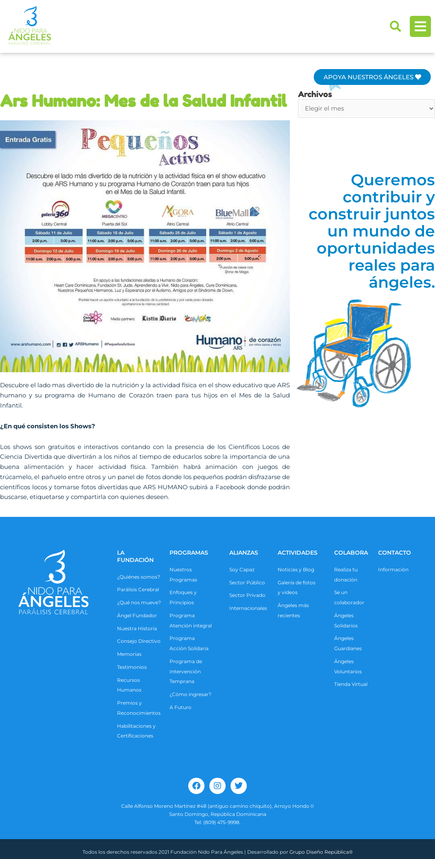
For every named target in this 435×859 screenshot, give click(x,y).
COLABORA (351, 552)
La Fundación (135, 556)
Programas (189, 552)
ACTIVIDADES (298, 552)
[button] (395, 26)
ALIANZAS (243, 552)
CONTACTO (394, 552)
